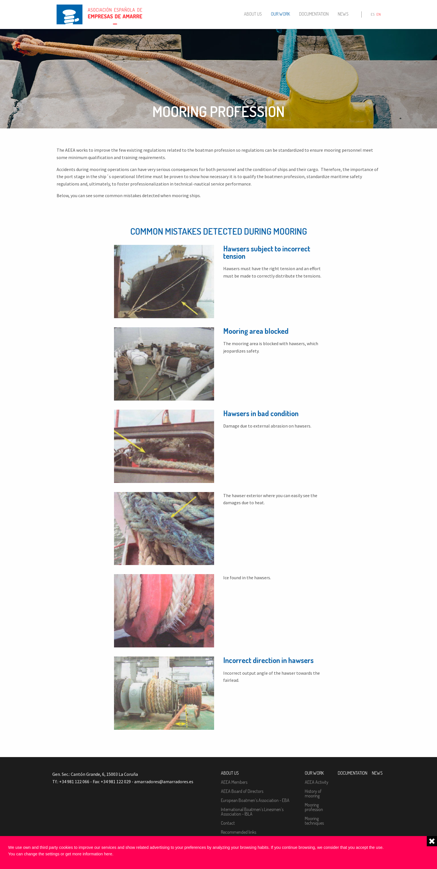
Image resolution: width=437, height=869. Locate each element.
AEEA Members (234, 782)
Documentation (314, 14)
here (108, 854)
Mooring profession (314, 807)
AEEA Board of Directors (242, 791)
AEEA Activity (316, 782)
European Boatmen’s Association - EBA (255, 800)
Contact (228, 823)
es (372, 14)
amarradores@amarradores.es (163, 781)
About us (253, 14)
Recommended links (238, 832)
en (378, 14)
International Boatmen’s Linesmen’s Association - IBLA (252, 811)
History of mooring (313, 793)
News (343, 14)
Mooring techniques (314, 820)
